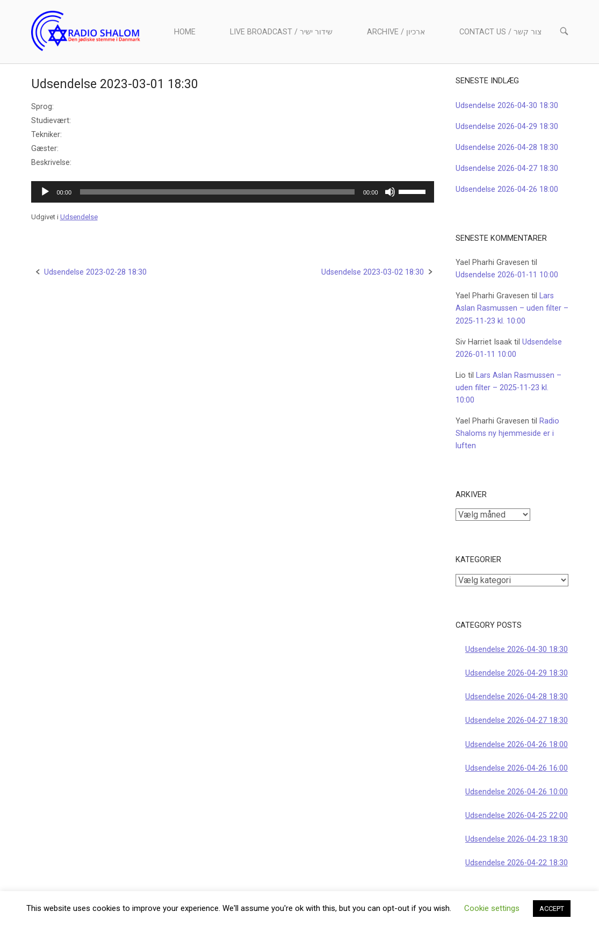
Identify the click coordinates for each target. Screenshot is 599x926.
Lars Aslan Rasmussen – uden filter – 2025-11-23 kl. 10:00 (512, 308)
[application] (232, 192)
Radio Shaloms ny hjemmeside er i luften (507, 433)
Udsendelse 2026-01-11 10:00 (507, 274)
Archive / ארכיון (396, 32)
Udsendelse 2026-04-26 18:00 (507, 189)
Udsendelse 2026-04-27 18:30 (507, 168)
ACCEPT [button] (551, 909)
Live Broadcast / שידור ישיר (281, 32)
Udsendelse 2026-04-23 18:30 (516, 839)
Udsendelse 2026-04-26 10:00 (516, 791)
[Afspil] (45, 191)
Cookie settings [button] (491, 908)
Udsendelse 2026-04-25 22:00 (516, 815)
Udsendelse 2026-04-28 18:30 (507, 147)
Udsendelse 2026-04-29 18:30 (507, 126)
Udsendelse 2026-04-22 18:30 (516, 862)
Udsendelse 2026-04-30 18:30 (507, 105)
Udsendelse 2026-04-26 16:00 (516, 768)
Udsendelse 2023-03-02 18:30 (372, 272)
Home (185, 32)
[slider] (217, 192)
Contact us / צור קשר (500, 32)
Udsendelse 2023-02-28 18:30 (95, 272)
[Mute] (390, 191)
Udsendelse (79, 217)
